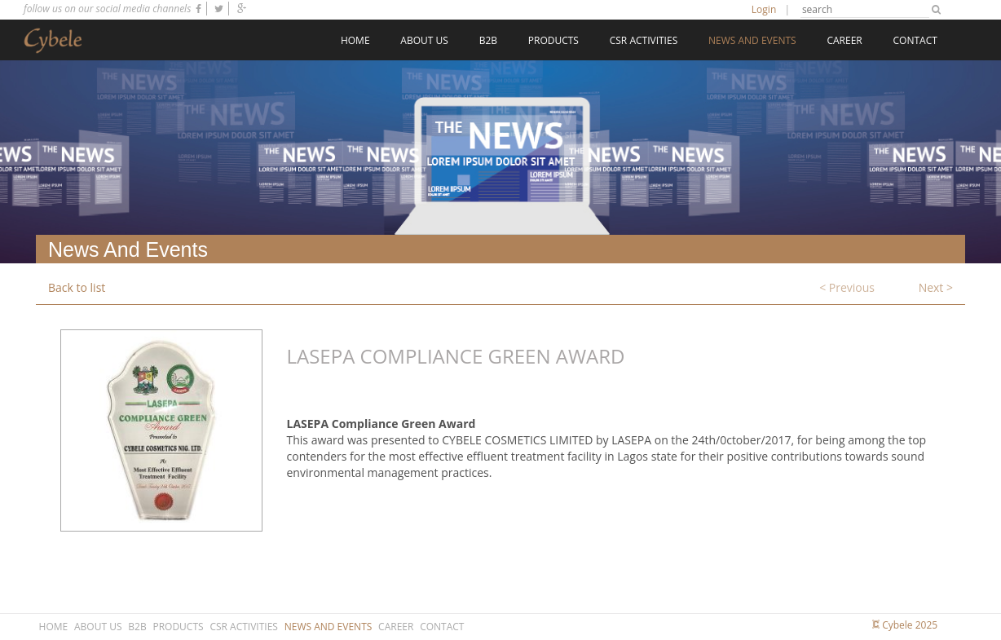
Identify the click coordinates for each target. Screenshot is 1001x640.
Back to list (76, 287)
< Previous (847, 287)
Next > (936, 287)
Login (764, 9)
